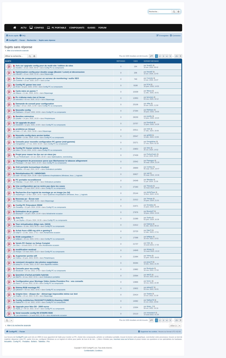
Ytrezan (19, 201)
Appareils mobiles (51, 264)
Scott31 (19, 68)
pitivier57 (19, 290)
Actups (18, 252)
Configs (36, 27)
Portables (25, 341)
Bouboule (19, 271)
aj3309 (18, 137)
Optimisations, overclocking (62, 157)
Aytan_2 (19, 309)
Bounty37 (19, 213)
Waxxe (18, 93)
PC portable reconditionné (28, 180)
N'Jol (18, 87)
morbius (19, 169)
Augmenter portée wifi (26, 256)
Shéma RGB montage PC (28, 287)
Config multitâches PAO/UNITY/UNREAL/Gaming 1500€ (42, 300)
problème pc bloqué (25, 129)
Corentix (19, 80)
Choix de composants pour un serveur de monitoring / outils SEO (47, 78)
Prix (48, 341)
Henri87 (19, 74)
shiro (18, 150)
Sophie (18, 296)
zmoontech (23, 315)
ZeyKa (21, 220)
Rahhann (19, 112)
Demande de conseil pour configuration (35, 104)
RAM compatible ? (24, 237)
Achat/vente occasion (54, 213)
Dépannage (48, 74)
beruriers (19, 99)
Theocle (19, 188)
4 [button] (166, 56)
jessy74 (19, 264)
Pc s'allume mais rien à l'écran (30, 97)
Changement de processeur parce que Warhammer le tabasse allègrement (51, 161)
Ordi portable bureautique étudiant (32, 167)
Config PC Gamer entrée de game (32, 148)
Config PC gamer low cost (28, 85)
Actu (23, 27)
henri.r (18, 283)
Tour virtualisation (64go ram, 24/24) (33, 224)
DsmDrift (19, 125)
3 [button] (163, 56)
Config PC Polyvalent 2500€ (29, 205)
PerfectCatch (24, 157)
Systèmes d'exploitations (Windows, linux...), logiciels (62, 175)
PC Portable (56, 27)
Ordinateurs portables (54, 169)
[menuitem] (22, 35)
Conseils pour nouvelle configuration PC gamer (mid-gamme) (45, 142)
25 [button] (176, 56)
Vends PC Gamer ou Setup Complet (33, 243)
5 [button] (170, 56)
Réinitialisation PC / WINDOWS (30, 173)
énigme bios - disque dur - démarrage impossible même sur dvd (46, 294)
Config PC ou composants (54, 68)
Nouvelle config (23, 110)
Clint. (18, 245)
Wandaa (19, 182)
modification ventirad (26, 249)
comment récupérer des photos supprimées (37, 262)
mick (18, 131)
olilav (18, 106)
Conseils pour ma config (27, 268)
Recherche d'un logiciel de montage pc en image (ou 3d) (43, 192)
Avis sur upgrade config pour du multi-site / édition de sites (44, 65)
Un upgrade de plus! (25, 123)
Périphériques (49, 118)
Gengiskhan (20, 144)
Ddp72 (18, 233)
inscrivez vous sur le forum (124, 339)
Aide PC (19, 218)
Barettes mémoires (25, 116)
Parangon (19, 163)
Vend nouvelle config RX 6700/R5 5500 (34, 313)
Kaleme (19, 226)
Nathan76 (19, 302)
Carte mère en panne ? (27, 91)
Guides (91, 27)
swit (17, 175)
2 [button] (159, 56)
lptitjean (19, 239)
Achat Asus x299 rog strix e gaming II (34, 230)
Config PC (17, 341)
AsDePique (20, 194)
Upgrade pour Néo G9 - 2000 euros (32, 306)
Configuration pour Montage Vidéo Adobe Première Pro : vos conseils (49, 281)
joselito (18, 118)
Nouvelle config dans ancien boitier (33, 135)
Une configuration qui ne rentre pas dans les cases (40, 186)
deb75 (18, 277)
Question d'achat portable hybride (32, 275)
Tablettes (41, 341)
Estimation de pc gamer (27, 211)
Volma (18, 258)
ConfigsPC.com (21, 337)
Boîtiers (34, 341)
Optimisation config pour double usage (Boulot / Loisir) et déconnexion (50, 72)
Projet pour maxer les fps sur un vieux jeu (36, 154)
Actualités (8, 341)
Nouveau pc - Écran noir (27, 199)
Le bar (47, 80)
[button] (151, 56)
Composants (76, 27)
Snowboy (19, 207)
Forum (102, 27)
